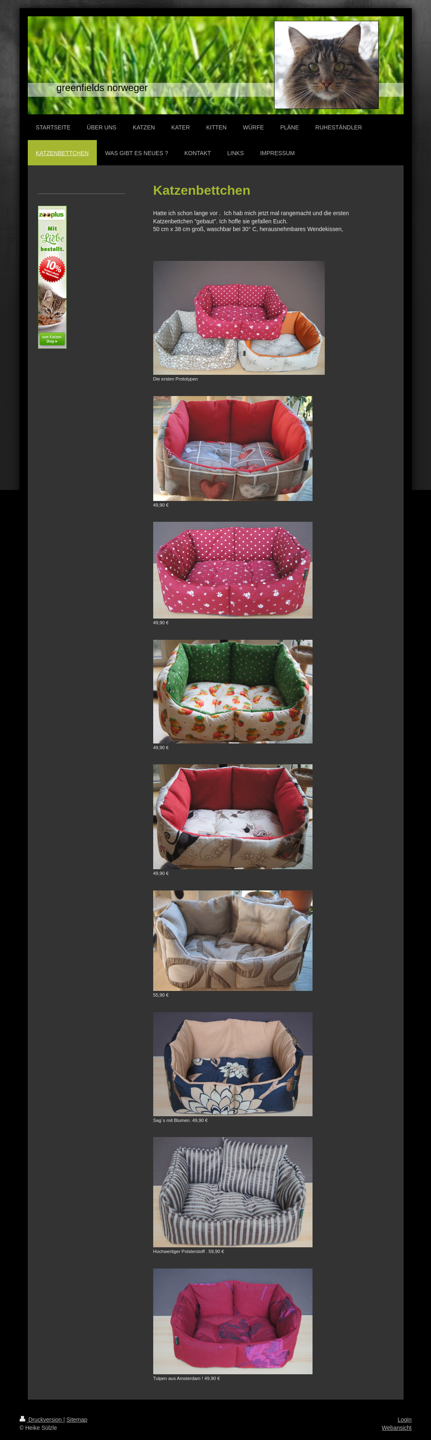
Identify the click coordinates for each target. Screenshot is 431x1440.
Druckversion (41, 1419)
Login (404, 1419)
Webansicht (397, 1427)
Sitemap (77, 1419)
